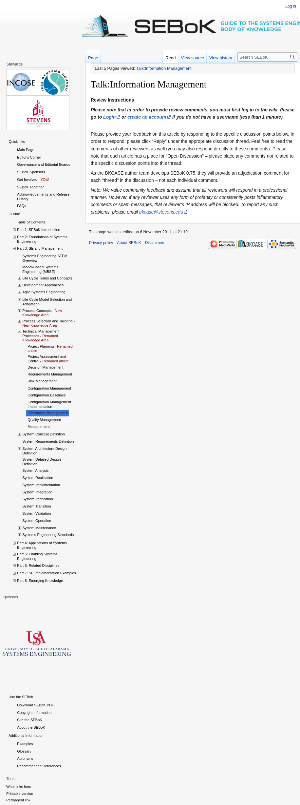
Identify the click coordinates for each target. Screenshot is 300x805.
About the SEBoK (31, 727)
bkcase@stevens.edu (161, 212)
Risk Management (42, 381)
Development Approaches (43, 285)
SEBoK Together (30, 187)
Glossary (24, 751)
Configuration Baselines (47, 395)
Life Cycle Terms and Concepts (47, 278)
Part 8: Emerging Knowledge (40, 581)
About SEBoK (129, 242)
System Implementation (41, 485)
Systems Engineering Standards (48, 535)
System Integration (37, 492)
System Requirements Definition (48, 441)
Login (109, 117)
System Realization (37, 478)
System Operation (36, 521)
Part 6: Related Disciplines (38, 565)
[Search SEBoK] (267, 57)
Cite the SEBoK (29, 720)
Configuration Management (49, 388)
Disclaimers (155, 242)
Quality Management (44, 420)
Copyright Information (34, 713)
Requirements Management (50, 374)
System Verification (37, 499)
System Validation (36, 513)
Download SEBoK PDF (35, 705)
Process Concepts (36, 311)
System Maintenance (39, 528)
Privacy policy (101, 242)
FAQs (21, 206)
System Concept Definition (43, 434)
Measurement (38, 427)
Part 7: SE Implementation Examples (46, 573)
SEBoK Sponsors (31, 172)
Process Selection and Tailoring (47, 321)
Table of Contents (31, 222)
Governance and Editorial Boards (43, 164)
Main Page (25, 150)
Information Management (47, 413)
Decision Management (45, 367)
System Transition (36, 506)
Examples (25, 744)
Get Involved (27, 180)
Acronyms (25, 758)
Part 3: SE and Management (40, 248)
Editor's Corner (29, 157)
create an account (146, 117)
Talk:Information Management (164, 68)
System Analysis (35, 470)
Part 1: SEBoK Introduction (38, 230)
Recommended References (39, 766)
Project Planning (41, 346)
